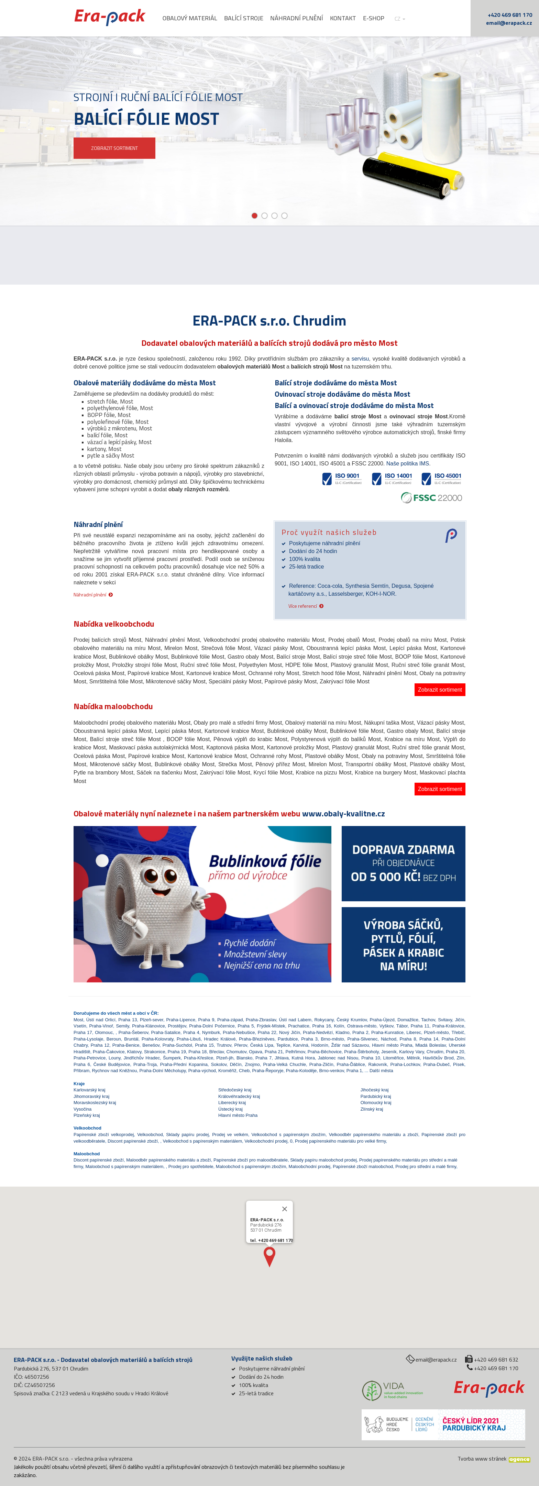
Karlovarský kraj (89, 1089)
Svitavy (445, 1019)
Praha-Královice (448, 1025)
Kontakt (347, 18)
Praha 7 (263, 1057)
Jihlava (281, 1057)
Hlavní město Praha (392, 1045)
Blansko (244, 1057)
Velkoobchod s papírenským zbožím (288, 1134)
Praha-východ (202, 1070)
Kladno (342, 1032)
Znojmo (252, 1064)
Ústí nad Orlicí (101, 1019)
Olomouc (104, 1032)
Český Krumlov (352, 1019)
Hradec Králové (220, 1039)
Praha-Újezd (382, 1019)
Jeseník (389, 1051)
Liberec (413, 1032)
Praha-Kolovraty (157, 1039)
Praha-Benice (126, 1045)
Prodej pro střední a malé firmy (425, 1166)
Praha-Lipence (180, 1019)
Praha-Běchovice (325, 1051)
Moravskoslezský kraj (95, 1102)
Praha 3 (309, 1039)
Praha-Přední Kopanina (184, 1064)
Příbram (81, 1070)
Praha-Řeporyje (267, 1070)
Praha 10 (370, 1057)
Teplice (283, 1045)
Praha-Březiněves (256, 1039)
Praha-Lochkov (405, 1064)
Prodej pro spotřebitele (190, 1166)
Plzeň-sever (151, 1019)
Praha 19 (177, 1051)
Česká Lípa (261, 1045)
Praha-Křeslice (198, 1057)
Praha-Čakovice (109, 1051)
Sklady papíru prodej (187, 1134)
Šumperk (172, 1057)
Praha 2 (360, 1032)
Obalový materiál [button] (194, 18)
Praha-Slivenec (362, 1039)
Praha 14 (428, 1039)
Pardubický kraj (376, 1096)
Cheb (244, 1070)
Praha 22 (267, 1032)
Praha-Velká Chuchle (284, 1064)
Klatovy (134, 1051)
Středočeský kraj (234, 1089)
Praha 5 (246, 1025)
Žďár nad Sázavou (350, 1045)
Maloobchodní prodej (309, 1166)
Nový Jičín (289, 1032)
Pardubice (288, 1039)
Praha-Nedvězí (318, 1032)
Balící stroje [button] (248, 18)
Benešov (151, 1045)
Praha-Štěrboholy (361, 1051)
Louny (114, 1057)
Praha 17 (83, 1032)
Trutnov (224, 1045)
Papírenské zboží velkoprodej (104, 1134)
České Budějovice (112, 1064)
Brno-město (332, 1039)
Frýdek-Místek (271, 1025)
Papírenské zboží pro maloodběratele (250, 1160)
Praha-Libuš (189, 1039)
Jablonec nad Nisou (338, 1057)
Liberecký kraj (232, 1102)
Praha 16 (321, 1025)
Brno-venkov (331, 1070)
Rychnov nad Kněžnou (114, 1070)
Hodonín (319, 1045)
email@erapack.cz (509, 23)
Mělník (413, 1057)
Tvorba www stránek (482, 1458)
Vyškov (386, 1025)
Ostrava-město (361, 1025)
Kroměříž (227, 1070)
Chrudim (435, 1051)
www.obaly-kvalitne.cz (343, 813)
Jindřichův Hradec (141, 1057)
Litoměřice (393, 1057)
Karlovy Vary (411, 1051)
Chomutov (236, 1051)
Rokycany (323, 1019)
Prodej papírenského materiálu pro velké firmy (340, 1141)
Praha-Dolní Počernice (211, 1025)
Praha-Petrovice (90, 1057)
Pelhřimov (295, 1051)
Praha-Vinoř (101, 1025)
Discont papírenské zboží (133, 1141)
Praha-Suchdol (177, 1045)
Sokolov (219, 1064)
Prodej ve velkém (230, 1134)
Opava (255, 1051)
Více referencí (302, 605)
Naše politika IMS (407, 463)
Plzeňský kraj (87, 1115)
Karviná (300, 1045)
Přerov (240, 1045)
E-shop (378, 18)
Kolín (339, 1025)
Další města (381, 1070)
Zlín (460, 1057)
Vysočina (82, 1109)
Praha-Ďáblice (351, 1064)
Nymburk (211, 1032)
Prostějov (177, 1025)
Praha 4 (191, 1032)
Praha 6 (82, 1064)
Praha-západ (230, 1019)
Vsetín (80, 1025)
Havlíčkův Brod (438, 1057)
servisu (360, 359)
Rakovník (377, 1064)
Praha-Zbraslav (261, 1019)
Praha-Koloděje (301, 1070)
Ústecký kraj (230, 1109)
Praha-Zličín (321, 1064)
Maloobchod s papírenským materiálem (124, 1166)
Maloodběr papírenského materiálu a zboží (168, 1160)
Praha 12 (100, 1045)
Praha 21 (274, 1051)
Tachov (428, 1019)
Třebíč (458, 1032)
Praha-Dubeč (437, 1064)
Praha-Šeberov (133, 1032)
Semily (122, 1025)
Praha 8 (408, 1039)
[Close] (284, 1209)
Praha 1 (354, 1070)
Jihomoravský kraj (91, 1096)
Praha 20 (455, 1051)
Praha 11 (420, 1025)
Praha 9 (206, 1019)
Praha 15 (204, 1045)
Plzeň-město (436, 1032)
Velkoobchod (150, 1134)
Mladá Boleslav (430, 1045)
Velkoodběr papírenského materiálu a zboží (373, 1134)
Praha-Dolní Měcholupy (163, 1070)
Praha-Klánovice (148, 1025)
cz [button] (404, 19)
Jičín (459, 1019)
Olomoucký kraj (376, 1102)
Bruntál (131, 1039)
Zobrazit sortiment (440, 690)
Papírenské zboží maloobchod (363, 1166)
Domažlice (407, 1019)
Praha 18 (197, 1051)
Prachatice (298, 1025)
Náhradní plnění (301, 18)
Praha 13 (127, 1019)
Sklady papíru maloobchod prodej (323, 1160)
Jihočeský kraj (375, 1089)
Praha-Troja (145, 1064)
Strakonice (154, 1051)
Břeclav (216, 1051)
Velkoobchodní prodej (265, 1141)
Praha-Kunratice (387, 1032)
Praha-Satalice (165, 1032)
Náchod (388, 1039)
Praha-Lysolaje (88, 1039)
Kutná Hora (303, 1057)
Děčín (236, 1064)
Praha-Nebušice (239, 1032)
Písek (458, 1064)
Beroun (114, 1039)
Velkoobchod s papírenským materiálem (202, 1141)
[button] (93, 885)
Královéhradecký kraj (239, 1096)
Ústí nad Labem (295, 1019)
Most (78, 1019)
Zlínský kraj (372, 1109)
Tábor (402, 1025)
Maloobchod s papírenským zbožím (251, 1166)
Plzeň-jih (224, 1057)
